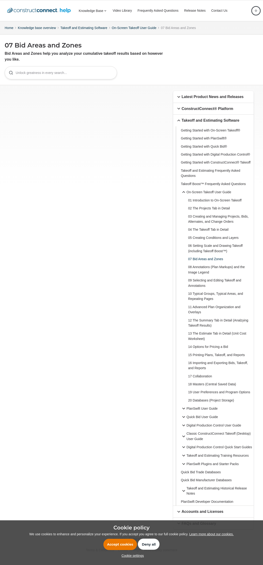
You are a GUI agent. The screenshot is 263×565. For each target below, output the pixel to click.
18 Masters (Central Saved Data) (212, 389)
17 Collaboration (200, 381)
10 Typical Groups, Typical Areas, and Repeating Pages (215, 301)
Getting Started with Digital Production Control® (215, 159)
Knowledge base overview (37, 28)
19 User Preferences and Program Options (219, 397)
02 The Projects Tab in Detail (209, 213)
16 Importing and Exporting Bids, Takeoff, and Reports (218, 370)
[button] (179, 101)
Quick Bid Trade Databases (201, 477)
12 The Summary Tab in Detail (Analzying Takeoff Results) (218, 327)
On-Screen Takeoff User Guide (134, 28)
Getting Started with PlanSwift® (204, 143)
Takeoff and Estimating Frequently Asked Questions (210, 177)
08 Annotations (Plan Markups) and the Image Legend (216, 274)
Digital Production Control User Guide (211, 430)
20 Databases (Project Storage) (211, 405)
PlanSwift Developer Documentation (207, 506)
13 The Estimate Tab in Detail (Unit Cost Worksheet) (217, 340)
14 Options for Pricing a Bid (208, 352)
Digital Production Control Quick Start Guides (216, 452)
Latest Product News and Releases (210, 101)
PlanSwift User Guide (199, 413)
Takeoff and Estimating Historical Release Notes (214, 495)
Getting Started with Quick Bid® (204, 151)
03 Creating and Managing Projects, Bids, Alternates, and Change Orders (218, 223)
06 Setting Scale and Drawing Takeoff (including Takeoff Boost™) (215, 253)
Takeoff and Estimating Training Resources (215, 460)
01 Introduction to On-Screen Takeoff (214, 205)
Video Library (122, 10)
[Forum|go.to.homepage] (40, 10)
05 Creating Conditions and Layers (213, 242)
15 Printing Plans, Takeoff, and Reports (216, 359)
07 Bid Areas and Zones (205, 264)
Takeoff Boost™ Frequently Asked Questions (213, 188)
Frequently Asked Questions (158, 10)
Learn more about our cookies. (211, 534)
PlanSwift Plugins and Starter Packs (210, 469)
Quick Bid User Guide (199, 422)
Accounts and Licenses (199, 516)
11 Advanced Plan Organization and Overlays (214, 314)
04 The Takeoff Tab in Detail (208, 234)
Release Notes (195, 10)
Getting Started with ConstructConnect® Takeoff (216, 167)
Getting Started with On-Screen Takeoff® (210, 135)
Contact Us (219, 10)
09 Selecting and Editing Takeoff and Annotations (214, 287)
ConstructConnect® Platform (204, 113)
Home (9, 28)
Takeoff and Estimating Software (83, 28)
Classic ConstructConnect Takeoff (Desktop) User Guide (216, 441)
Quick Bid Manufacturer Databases (206, 485)
